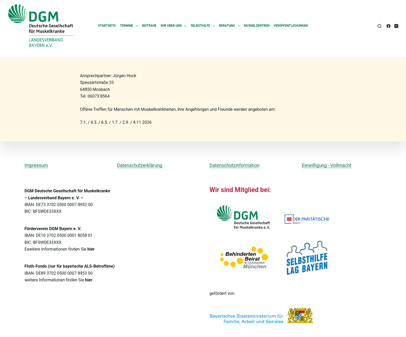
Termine (130, 26)
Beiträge (149, 25)
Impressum (36, 165)
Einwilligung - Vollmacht (326, 165)
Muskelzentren (257, 25)
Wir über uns (175, 26)
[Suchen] (379, 26)
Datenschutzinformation (234, 165)
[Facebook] (388, 26)
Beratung (230, 26)
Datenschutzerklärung (139, 165)
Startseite (107, 25)
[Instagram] (396, 26)
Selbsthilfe (204, 26)
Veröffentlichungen (291, 25)
